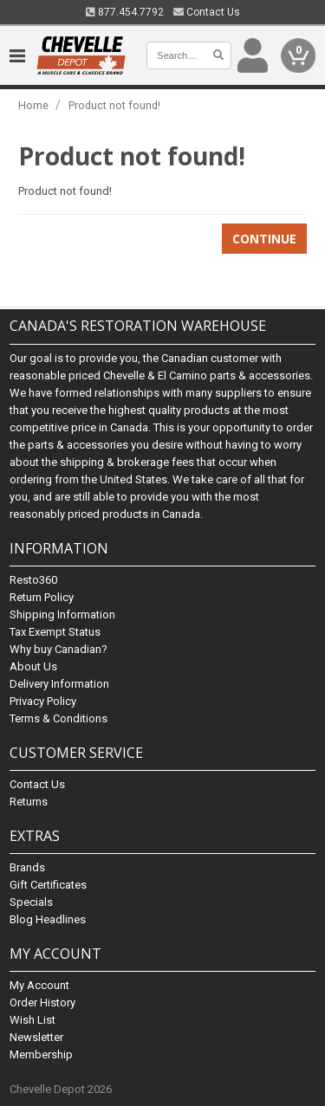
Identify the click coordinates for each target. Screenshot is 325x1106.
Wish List (32, 1019)
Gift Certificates (48, 884)
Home (33, 105)
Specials (31, 902)
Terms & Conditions (58, 718)
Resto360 (33, 579)
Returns (29, 801)
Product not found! (114, 105)
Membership (41, 1054)
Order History (42, 1002)
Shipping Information (62, 614)
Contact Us (206, 12)
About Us (33, 666)
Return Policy (42, 597)
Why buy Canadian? (58, 649)
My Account (39, 985)
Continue (264, 238)
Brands (27, 867)
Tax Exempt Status (55, 631)
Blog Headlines (48, 919)
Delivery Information (59, 683)
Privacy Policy (43, 701)
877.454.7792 (125, 12)
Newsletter (36, 1037)
